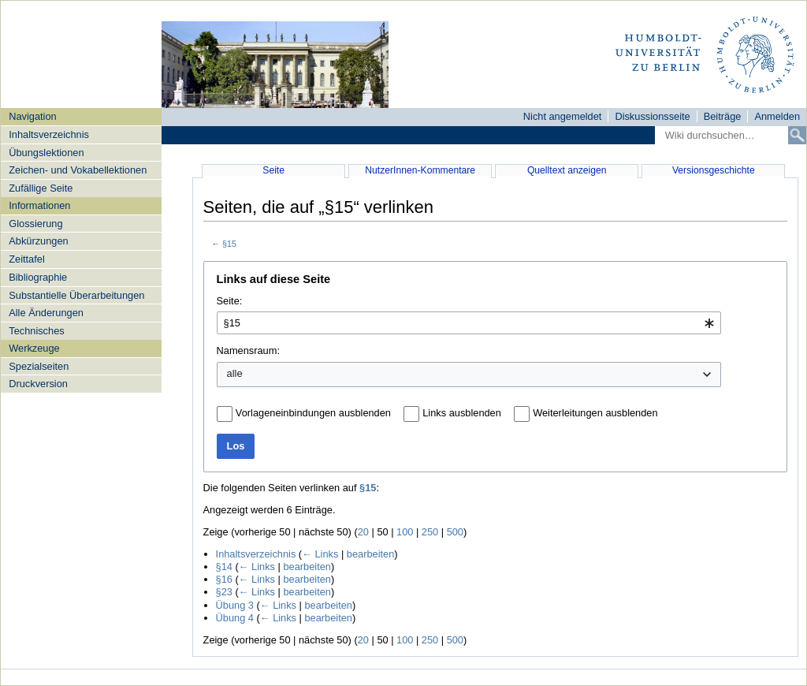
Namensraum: (248, 350)
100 (404, 532)
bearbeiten (370, 554)
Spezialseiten (39, 366)
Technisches (36, 331)
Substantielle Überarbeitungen (76, 295)
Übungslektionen (46, 152)
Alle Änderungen (46, 313)
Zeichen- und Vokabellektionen (78, 170)
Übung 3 (235, 605)
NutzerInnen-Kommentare (420, 170)
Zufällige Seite (41, 188)
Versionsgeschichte (713, 170)
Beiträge (723, 116)
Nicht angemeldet (562, 116)
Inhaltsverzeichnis (49, 134)
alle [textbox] (235, 373)
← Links (320, 554)
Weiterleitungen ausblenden (595, 413)
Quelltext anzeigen (567, 170)
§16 (224, 579)
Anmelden (777, 116)
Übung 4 (235, 618)
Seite (273, 170)
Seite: (230, 301)
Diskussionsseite (652, 116)
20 (363, 532)
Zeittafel (27, 259)
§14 (224, 566)
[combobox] (469, 322)
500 (455, 532)
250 (430, 532)
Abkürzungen (38, 241)
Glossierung (35, 223)
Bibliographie (38, 277)
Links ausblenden (461, 413)
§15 (229, 243)
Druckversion (38, 384)
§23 (224, 592)
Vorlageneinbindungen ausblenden (313, 413)
